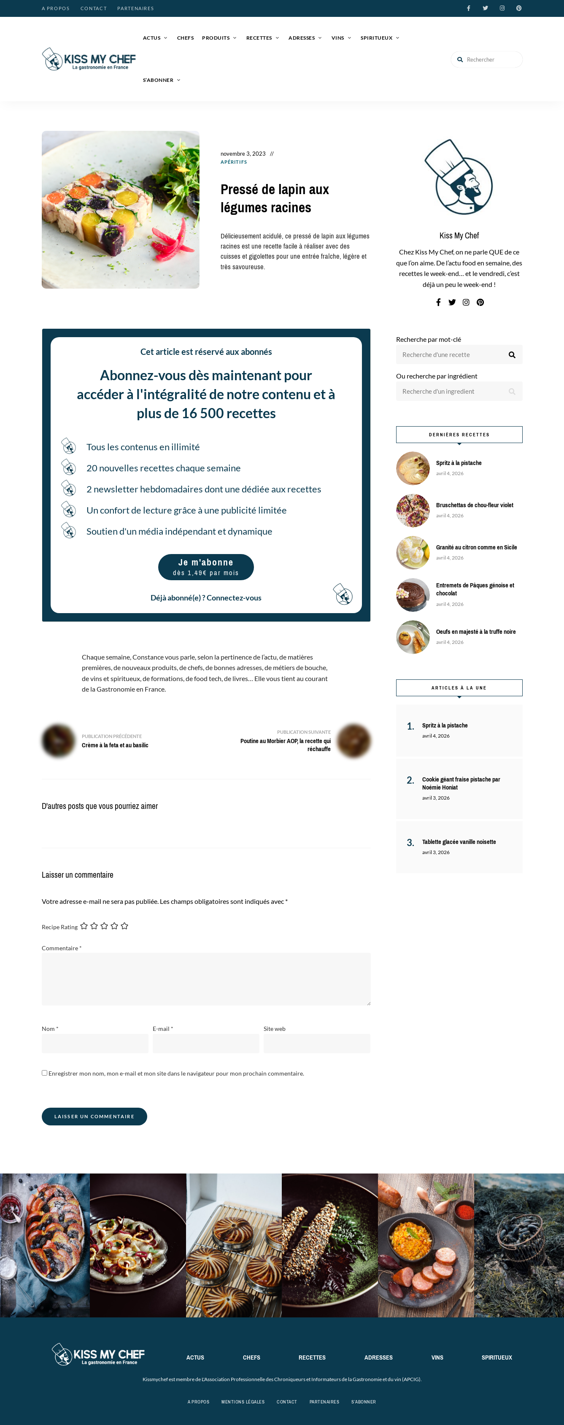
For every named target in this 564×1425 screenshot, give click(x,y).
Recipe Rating (60, 926)
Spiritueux (376, 38)
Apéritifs (234, 162)
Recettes (259, 38)
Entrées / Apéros (278, 162)
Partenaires (135, 8)
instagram (502, 8)
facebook (468, 8)
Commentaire (62, 948)
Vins (338, 38)
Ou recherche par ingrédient (437, 376)
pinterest (519, 8)
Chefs (185, 38)
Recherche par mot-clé (428, 339)
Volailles (235, 169)
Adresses (302, 38)
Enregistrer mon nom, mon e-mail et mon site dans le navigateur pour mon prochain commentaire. (176, 1072)
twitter (485, 8)
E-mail (163, 1028)
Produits (215, 38)
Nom (50, 1028)
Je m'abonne (206, 567)
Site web (275, 1028)
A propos (56, 8)
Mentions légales (242, 1402)
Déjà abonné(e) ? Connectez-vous (206, 597)
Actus (152, 38)
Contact (94, 8)
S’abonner (158, 80)
